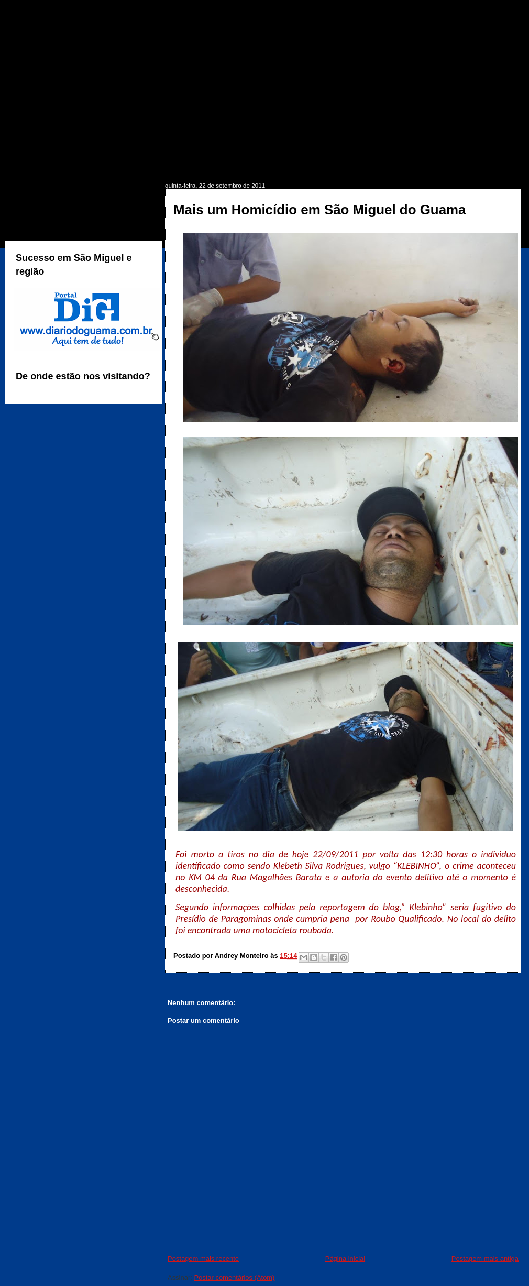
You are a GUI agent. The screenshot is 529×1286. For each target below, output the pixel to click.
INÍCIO (35, 165)
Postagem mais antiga (485, 1258)
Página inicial (345, 1258)
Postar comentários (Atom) (234, 1277)
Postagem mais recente (203, 1258)
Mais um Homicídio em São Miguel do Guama (319, 209)
